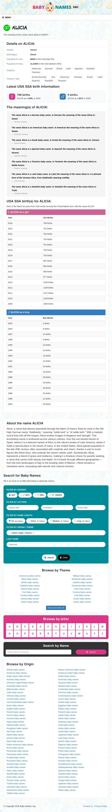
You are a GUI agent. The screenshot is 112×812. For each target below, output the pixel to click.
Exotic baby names (82, 599)
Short (32, 521)
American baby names (17, 673)
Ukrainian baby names (17, 787)
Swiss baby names (15, 777)
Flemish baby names (67, 712)
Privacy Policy (100, 806)
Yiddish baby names (16, 793)
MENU (6, 17)
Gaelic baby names (67, 715)
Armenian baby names (68, 679)
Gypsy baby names (15, 722)
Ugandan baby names (68, 783)
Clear (64, 557)
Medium (55, 521)
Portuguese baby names (69, 754)
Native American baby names (20, 744)
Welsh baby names (67, 790)
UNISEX (55, 495)
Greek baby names (66, 718)
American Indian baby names (71, 673)
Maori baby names (15, 741)
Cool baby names (30, 592)
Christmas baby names (82, 585)
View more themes (56, 608)
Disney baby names (30, 599)
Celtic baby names (15, 692)
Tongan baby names (67, 780)
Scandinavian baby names (70, 764)
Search (49, 557)
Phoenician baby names (17, 751)
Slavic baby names (15, 770)
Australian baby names (17, 686)
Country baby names (82, 592)
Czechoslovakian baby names (20, 702)
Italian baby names (15, 735)
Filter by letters (16, 502)
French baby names (16, 715)
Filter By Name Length (19, 515)
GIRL (39, 495)
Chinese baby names (16, 696)
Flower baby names (30, 602)
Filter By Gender (16, 490)
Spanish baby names (67, 770)
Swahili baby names (16, 774)
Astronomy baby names (30, 576)
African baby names (16, 670)
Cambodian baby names (69, 689)
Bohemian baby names (82, 579)
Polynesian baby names (17, 754)
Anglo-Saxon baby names (18, 676)
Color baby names (82, 589)
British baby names (29, 582)
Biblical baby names (82, 576)
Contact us (88, 806)
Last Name (12, 539)
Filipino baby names (67, 709)
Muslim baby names (67, 741)
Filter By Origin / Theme (19, 527)
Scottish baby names (16, 767)
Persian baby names (67, 748)
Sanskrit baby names (16, 764)
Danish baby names (67, 702)
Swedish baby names (68, 774)
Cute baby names (82, 595)
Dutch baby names (15, 705)
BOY (25, 495)
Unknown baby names (68, 787)
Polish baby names (66, 751)
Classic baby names (30, 589)
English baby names (16, 709)
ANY (12, 495)
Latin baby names (66, 738)
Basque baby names (67, 686)
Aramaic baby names (16, 679)
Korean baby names (16, 738)
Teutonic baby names (16, 780)
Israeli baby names (66, 731)
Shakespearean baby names (71, 767)
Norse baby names (15, 748)
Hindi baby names (66, 725)
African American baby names (71, 670)
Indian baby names (66, 728)
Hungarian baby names (17, 728)
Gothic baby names (82, 602)
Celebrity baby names (30, 585)
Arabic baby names (67, 676)
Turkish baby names (16, 783)
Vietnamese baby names (18, 790)
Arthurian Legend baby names (20, 683)
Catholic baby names (82, 582)
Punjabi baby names (16, 757)
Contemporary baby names (70, 696)
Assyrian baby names (68, 683)
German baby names (16, 718)
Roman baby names (67, 757)
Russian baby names (67, 761)
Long (77, 521)
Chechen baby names (68, 692)
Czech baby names (67, 699)
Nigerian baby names (67, 744)
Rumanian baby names (17, 761)
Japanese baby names (68, 735)
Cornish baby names (16, 699)
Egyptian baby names (68, 705)
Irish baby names (14, 731)
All (11, 521)
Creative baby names (29, 595)
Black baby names (29, 579)
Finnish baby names (16, 712)
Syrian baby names (67, 777)
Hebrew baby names (16, 725)
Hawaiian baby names (68, 722)
